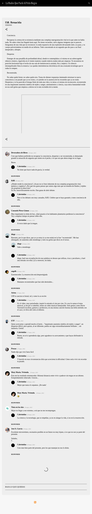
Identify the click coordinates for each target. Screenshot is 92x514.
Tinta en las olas (17, 407)
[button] (6, 29)
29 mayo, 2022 (28, 407)
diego (13, 234)
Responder (15, 176)
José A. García (16, 429)
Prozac (14, 349)
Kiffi (13, 181)
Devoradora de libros (19, 153)
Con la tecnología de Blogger (46, 502)
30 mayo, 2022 (27, 429)
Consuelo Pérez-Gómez (20, 211)
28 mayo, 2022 (31, 356)
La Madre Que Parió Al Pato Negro (21, 3)
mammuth (51, 506)
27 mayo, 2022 (21, 293)
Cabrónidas (21, 166)
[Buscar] (40, 3)
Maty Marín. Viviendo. (20, 372)
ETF (13, 321)
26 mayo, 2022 (32, 153)
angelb (13, 271)
